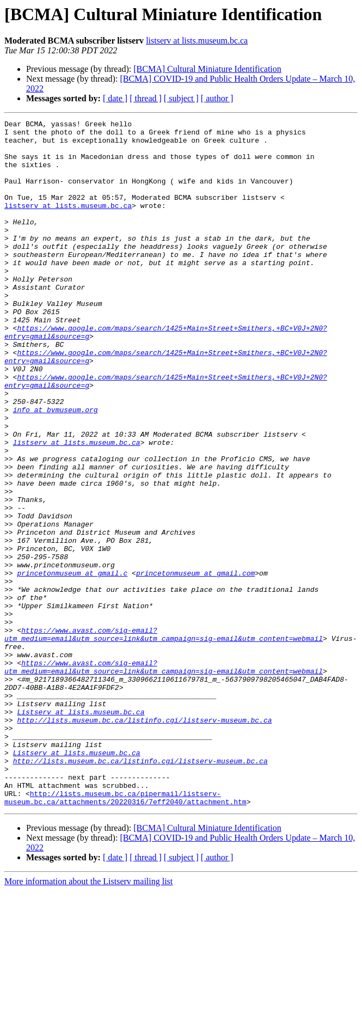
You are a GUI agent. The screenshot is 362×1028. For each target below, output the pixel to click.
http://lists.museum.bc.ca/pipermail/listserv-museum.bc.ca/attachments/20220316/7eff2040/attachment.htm (125, 934)
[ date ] (115, 98)
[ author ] (217, 98)
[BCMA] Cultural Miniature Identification (207, 69)
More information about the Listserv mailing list (88, 1018)
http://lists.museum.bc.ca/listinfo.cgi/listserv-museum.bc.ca (144, 841)
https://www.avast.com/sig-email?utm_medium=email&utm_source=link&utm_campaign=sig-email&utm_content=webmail (163, 738)
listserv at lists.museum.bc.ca (197, 40)
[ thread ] (146, 98)
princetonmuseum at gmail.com (195, 664)
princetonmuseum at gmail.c (72, 664)
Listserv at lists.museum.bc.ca (80, 831)
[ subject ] (181, 98)
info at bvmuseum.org (55, 468)
